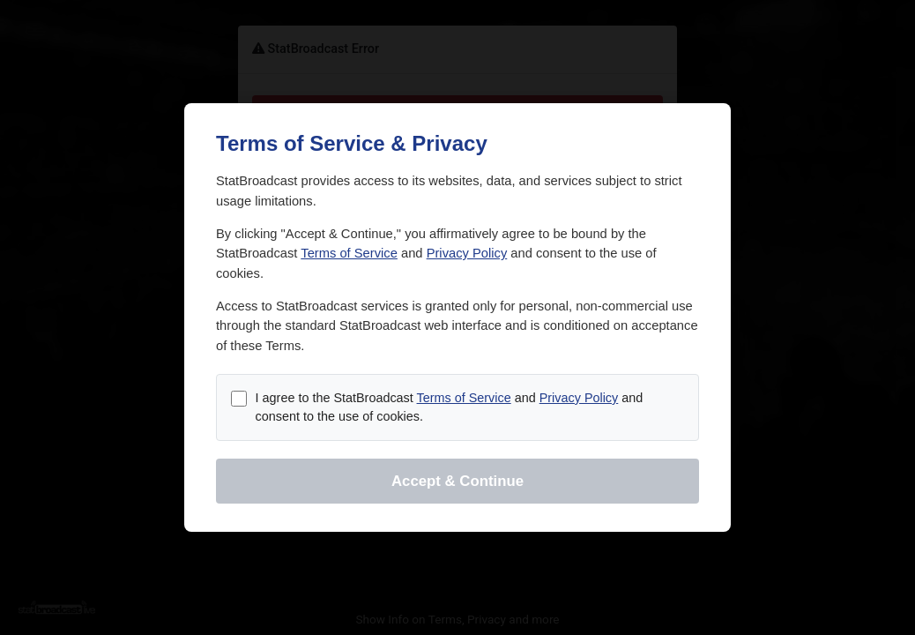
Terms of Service (349, 253)
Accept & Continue (457, 481)
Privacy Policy (467, 253)
